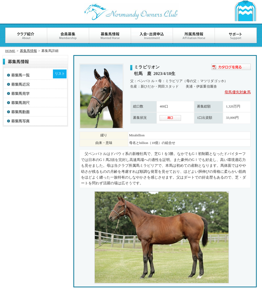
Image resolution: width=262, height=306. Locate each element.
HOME (10, 51)
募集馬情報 (28, 51)
